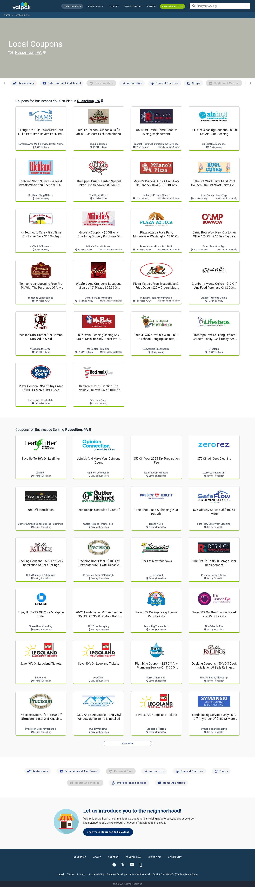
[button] (133, 6)
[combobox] (220, 6)
